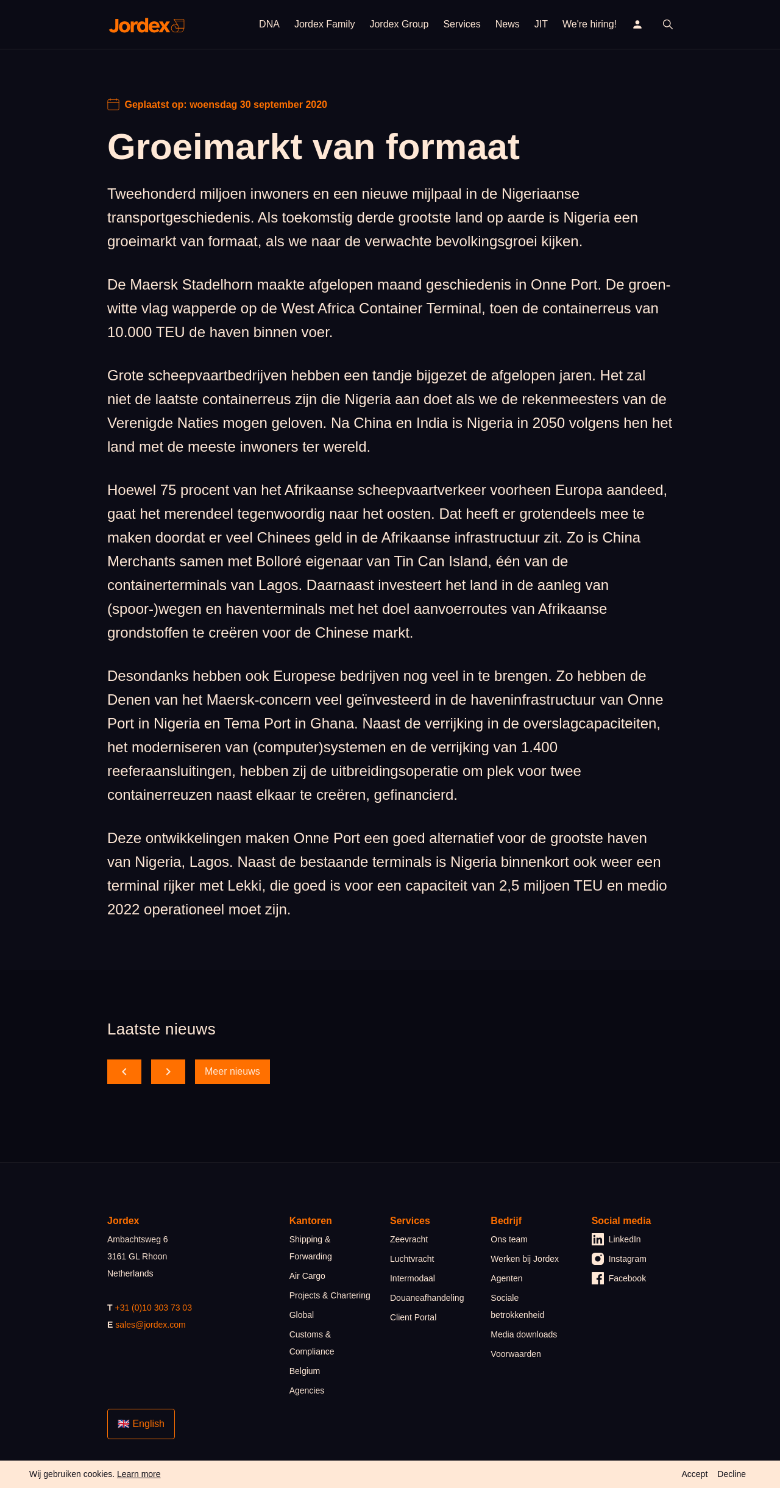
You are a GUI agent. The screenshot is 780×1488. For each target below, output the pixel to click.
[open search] (667, 24)
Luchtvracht (412, 1259)
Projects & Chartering (329, 1295)
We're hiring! (589, 24)
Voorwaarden (516, 1354)
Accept (694, 1474)
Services (461, 24)
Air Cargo (307, 1276)
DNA (269, 24)
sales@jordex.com (150, 1325)
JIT (541, 24)
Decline (731, 1474)
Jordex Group (398, 24)
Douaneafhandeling (427, 1298)
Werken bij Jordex (525, 1259)
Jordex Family (324, 24)
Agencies (307, 1390)
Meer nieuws (232, 1071)
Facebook (619, 1278)
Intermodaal (412, 1278)
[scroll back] (124, 1071)
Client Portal (413, 1317)
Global (301, 1315)
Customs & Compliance (312, 1343)
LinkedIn (616, 1239)
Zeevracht (409, 1239)
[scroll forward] (168, 1071)
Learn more (139, 1474)
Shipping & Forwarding (310, 1247)
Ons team (509, 1239)
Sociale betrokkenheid (517, 1306)
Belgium (305, 1371)
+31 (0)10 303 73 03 (153, 1307)
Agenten (506, 1278)
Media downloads (524, 1334)
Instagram (619, 1259)
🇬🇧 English (141, 1424)
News (507, 24)
